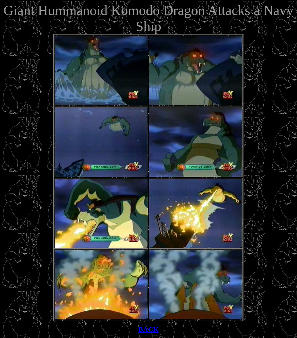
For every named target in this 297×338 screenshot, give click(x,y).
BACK (148, 329)
